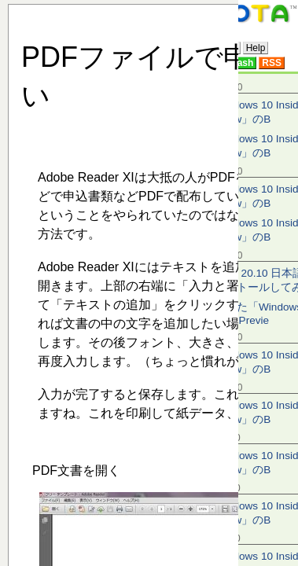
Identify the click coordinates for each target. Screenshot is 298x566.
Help (256, 47)
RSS (271, 62)
